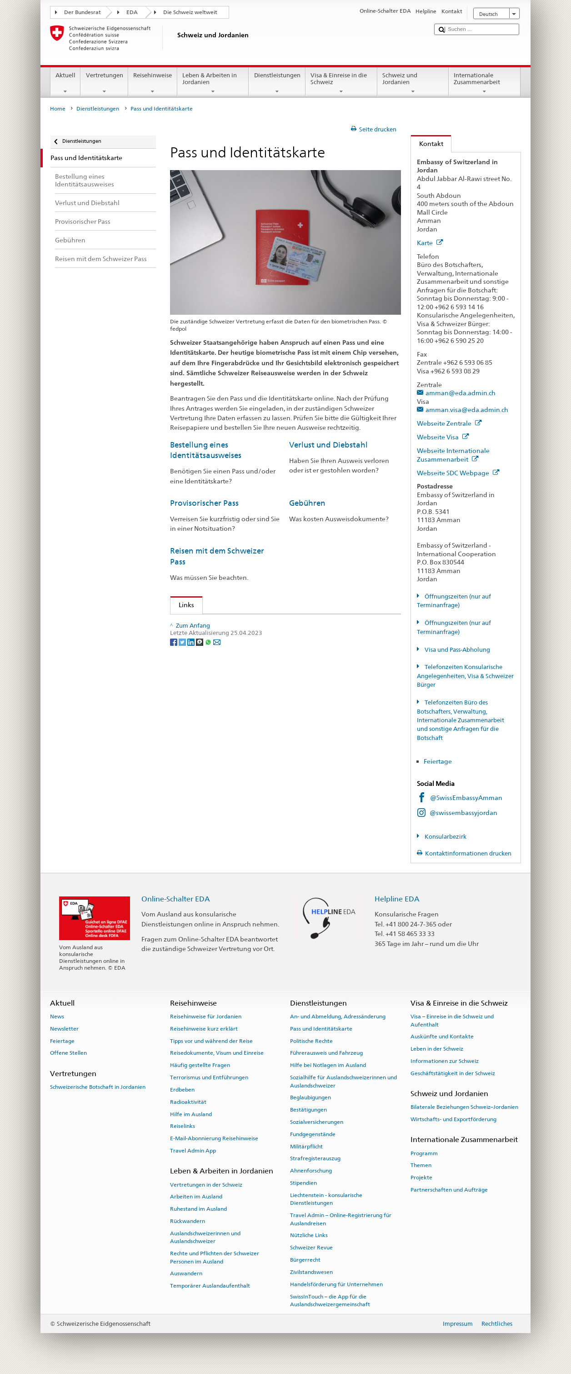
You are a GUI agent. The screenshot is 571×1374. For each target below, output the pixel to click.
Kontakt (427, 143)
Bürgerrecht (305, 1260)
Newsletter (64, 1029)
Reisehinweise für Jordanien (205, 1016)
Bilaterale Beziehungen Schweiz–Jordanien (464, 1107)
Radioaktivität (188, 1102)
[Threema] (200, 702)
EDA (132, 12)
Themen (421, 1165)
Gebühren (307, 503)
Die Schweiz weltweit (190, 12)
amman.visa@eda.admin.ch (467, 409)
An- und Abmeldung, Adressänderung (338, 1016)
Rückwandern (187, 1221)
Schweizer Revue (311, 1247)
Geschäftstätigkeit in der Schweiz (453, 1073)
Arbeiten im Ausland (196, 1196)
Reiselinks (182, 1126)
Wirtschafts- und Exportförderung (453, 1119)
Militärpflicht (306, 1146)
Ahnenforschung (311, 1171)
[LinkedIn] (191, 702)
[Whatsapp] (209, 702)
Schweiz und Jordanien (413, 83)
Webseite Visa (443, 437)
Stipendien (303, 1183)
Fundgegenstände (313, 1134)
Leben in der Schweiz (437, 1049)
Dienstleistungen (277, 83)
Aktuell (65, 83)
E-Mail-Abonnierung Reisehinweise (214, 1138)
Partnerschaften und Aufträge (449, 1190)
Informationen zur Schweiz (445, 1061)
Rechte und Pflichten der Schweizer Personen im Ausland (214, 1257)
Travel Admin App (193, 1151)
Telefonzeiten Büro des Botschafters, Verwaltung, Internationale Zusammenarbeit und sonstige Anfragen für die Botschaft (460, 720)
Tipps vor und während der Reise (211, 1040)
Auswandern (186, 1273)
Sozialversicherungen (316, 1122)
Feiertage (438, 761)
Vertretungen (104, 83)
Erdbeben (182, 1090)
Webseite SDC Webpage (458, 473)
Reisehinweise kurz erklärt (204, 1029)
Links (182, 605)
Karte (430, 243)
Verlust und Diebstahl (328, 444)
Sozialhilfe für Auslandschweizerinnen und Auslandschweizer (343, 1081)
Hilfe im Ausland (191, 1114)
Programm (424, 1153)
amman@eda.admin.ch (461, 393)
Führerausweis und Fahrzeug (326, 1053)
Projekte (421, 1177)
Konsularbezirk (444, 836)
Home (57, 109)
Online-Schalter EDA (175, 899)
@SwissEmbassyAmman (466, 797)
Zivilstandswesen (311, 1272)
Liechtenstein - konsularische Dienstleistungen (326, 1199)
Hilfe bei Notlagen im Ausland (328, 1065)
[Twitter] (183, 702)
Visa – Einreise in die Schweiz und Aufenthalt (452, 1020)
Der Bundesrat (82, 12)
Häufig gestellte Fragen (200, 1065)
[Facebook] (174, 702)
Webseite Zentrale (449, 423)
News (57, 1016)
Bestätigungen (308, 1110)
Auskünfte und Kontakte (442, 1036)
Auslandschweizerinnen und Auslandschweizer (205, 1237)
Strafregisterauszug (315, 1158)
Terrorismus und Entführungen (209, 1077)
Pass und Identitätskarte (321, 1029)
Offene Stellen (68, 1053)
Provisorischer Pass (204, 503)
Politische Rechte (311, 1040)
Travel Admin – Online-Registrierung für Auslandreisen (340, 1219)
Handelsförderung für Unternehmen (336, 1284)
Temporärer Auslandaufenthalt (210, 1286)
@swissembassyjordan (463, 812)
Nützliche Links (309, 1235)
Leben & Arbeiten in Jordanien (213, 83)
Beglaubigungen (310, 1097)
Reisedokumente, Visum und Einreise (217, 1053)
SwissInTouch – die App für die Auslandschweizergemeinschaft (330, 1300)
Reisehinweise (153, 83)
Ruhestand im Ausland (198, 1209)
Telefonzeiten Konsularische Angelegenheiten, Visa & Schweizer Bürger (465, 676)
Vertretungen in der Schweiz (206, 1184)
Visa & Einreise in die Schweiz (341, 83)
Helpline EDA (397, 899)
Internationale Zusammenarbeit (484, 83)
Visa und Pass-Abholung (456, 649)
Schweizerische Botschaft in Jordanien (97, 1087)
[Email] (216, 702)
